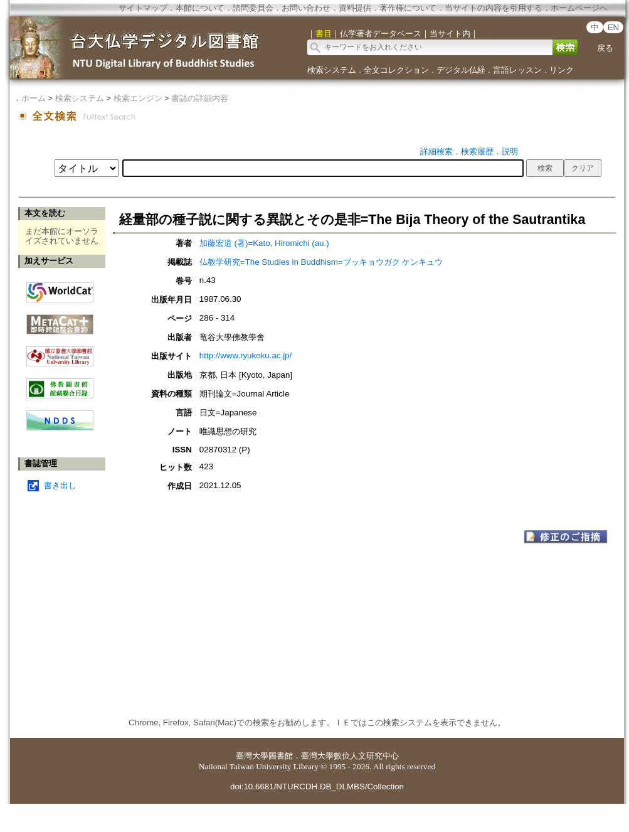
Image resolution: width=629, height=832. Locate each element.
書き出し (60, 485)
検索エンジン (138, 98)
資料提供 (355, 8)
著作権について (407, 8)
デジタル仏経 (460, 70)
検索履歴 (477, 151)
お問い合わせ (306, 8)
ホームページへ (579, 8)
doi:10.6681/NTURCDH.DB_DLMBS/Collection (317, 786)
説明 (510, 151)
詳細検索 (436, 151)
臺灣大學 (252, 755)
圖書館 (280, 755)
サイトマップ (143, 8)
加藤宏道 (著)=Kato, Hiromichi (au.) (264, 243)
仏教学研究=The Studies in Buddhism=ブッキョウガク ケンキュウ (321, 262)
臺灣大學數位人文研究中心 (350, 755)
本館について (200, 8)
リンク (561, 70)
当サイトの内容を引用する (493, 8)
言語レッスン (517, 70)
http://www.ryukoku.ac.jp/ (245, 355)
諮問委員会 (253, 8)
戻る (605, 48)
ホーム (33, 98)
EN (614, 27)
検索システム (331, 70)
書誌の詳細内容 (199, 98)
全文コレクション (396, 70)
